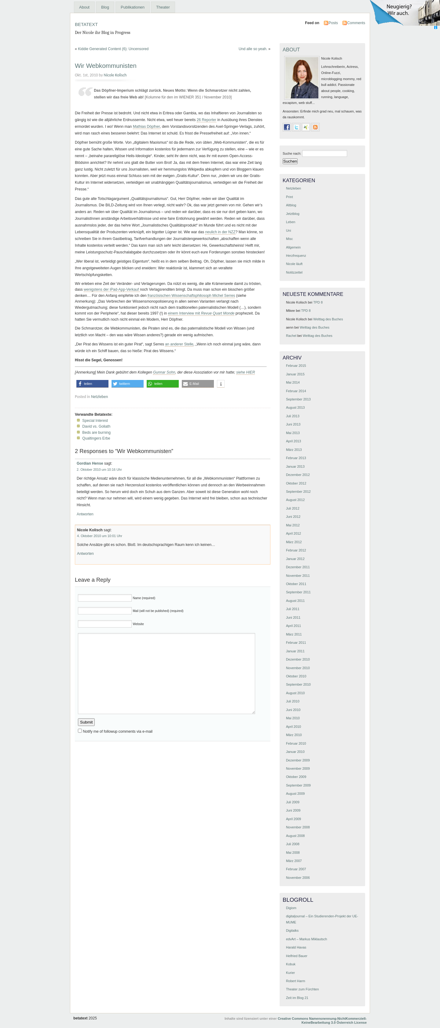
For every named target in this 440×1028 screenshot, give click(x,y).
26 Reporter (206, 120)
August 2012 (295, 500)
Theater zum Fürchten (302, 989)
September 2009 (298, 785)
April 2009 (293, 819)
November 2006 (298, 877)
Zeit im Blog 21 (297, 998)
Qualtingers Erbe (96, 438)
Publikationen (133, 7)
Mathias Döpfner (146, 126)
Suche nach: (292, 153)
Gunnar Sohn (164, 372)
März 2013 (294, 449)
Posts (333, 23)
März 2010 (294, 735)
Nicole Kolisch (115, 75)
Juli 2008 (292, 844)
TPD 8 (318, 302)
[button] (92, 384)
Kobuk (290, 964)
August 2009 (295, 793)
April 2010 (293, 726)
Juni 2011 (293, 617)
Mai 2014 (293, 382)
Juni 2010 (293, 710)
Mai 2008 (293, 852)
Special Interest (95, 420)
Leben (290, 222)
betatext (86, 24)
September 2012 (298, 491)
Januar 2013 (295, 466)
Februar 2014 (296, 391)
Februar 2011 (296, 642)
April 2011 (293, 626)
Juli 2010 (292, 701)
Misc (289, 239)
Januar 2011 (295, 651)
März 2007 (294, 861)
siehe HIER (245, 372)
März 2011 (294, 634)
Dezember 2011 (298, 567)
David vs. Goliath (96, 426)
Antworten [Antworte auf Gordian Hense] (85, 514)
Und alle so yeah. (253, 49)
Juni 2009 (293, 810)
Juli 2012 (292, 508)
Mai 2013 (293, 433)
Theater (163, 7)
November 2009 (298, 768)
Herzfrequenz (296, 255)
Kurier (290, 973)
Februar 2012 (296, 550)
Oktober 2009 (296, 777)
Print (289, 197)
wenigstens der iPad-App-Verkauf (112, 289)
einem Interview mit (201, 313)
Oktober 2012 (296, 483)
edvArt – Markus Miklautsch (306, 939)
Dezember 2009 (298, 760)
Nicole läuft (294, 264)
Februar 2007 (296, 869)
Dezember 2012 (298, 475)
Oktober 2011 (296, 584)
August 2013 (295, 407)
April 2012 (293, 533)
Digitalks (292, 930)
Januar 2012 (295, 559)
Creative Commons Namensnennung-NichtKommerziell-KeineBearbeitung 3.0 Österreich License (322, 1020)
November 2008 (298, 827)
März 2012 (294, 542)
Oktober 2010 (296, 676)
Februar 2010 (296, 743)
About (84, 7)
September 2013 (298, 399)
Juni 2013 (293, 424)
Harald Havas (296, 947)
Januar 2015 (295, 374)
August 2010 (295, 693)
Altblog (291, 205)
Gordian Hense (90, 463)
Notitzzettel (294, 272)
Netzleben (99, 396)
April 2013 (293, 441)
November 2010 (298, 668)
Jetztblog (292, 214)
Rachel (291, 335)
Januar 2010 (295, 751)
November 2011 (298, 575)
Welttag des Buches (328, 319)
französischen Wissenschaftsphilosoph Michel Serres (191, 295)
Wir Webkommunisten (106, 65)
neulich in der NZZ (220, 232)
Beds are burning (96, 432)
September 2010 (298, 684)
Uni (288, 230)
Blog (105, 7)
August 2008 (295, 836)
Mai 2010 (293, 718)
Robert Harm (295, 981)
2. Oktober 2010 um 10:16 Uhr (99, 469)
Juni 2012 (293, 516)
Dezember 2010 (298, 659)
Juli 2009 (292, 802)
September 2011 (298, 592)
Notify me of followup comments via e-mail (117, 731)
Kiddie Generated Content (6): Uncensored (113, 49)
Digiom (291, 908)
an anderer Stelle (179, 344)
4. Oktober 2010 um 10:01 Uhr (99, 536)
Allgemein (293, 247)
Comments (356, 23)
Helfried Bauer (296, 956)
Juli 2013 (292, 416)
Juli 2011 (292, 609)
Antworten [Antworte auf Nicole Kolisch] (85, 553)
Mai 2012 (293, 525)
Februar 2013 (296, 458)
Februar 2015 (296, 365)
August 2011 (295, 600)
